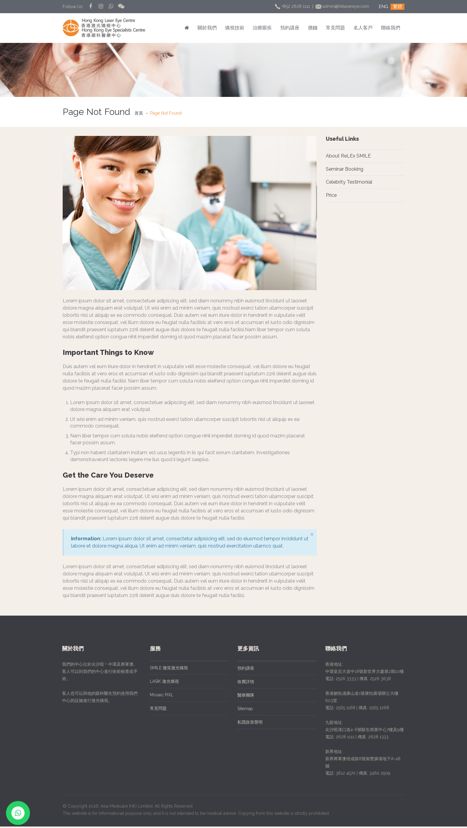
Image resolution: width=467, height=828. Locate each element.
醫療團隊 (240, 696)
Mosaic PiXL (156, 696)
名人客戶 (363, 28)
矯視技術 (234, 28)
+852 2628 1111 (293, 6)
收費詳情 (240, 682)
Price (331, 195)
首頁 (139, 113)
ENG (383, 6)
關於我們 (207, 28)
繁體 (397, 6)
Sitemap (240, 709)
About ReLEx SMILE (348, 156)
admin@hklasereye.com (343, 6)
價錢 (312, 28)
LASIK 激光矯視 (159, 682)
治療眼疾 (262, 28)
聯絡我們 (390, 28)
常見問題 (335, 28)
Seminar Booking (344, 169)
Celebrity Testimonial (349, 182)
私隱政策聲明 (244, 723)
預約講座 (289, 28)
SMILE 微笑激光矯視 (163, 669)
